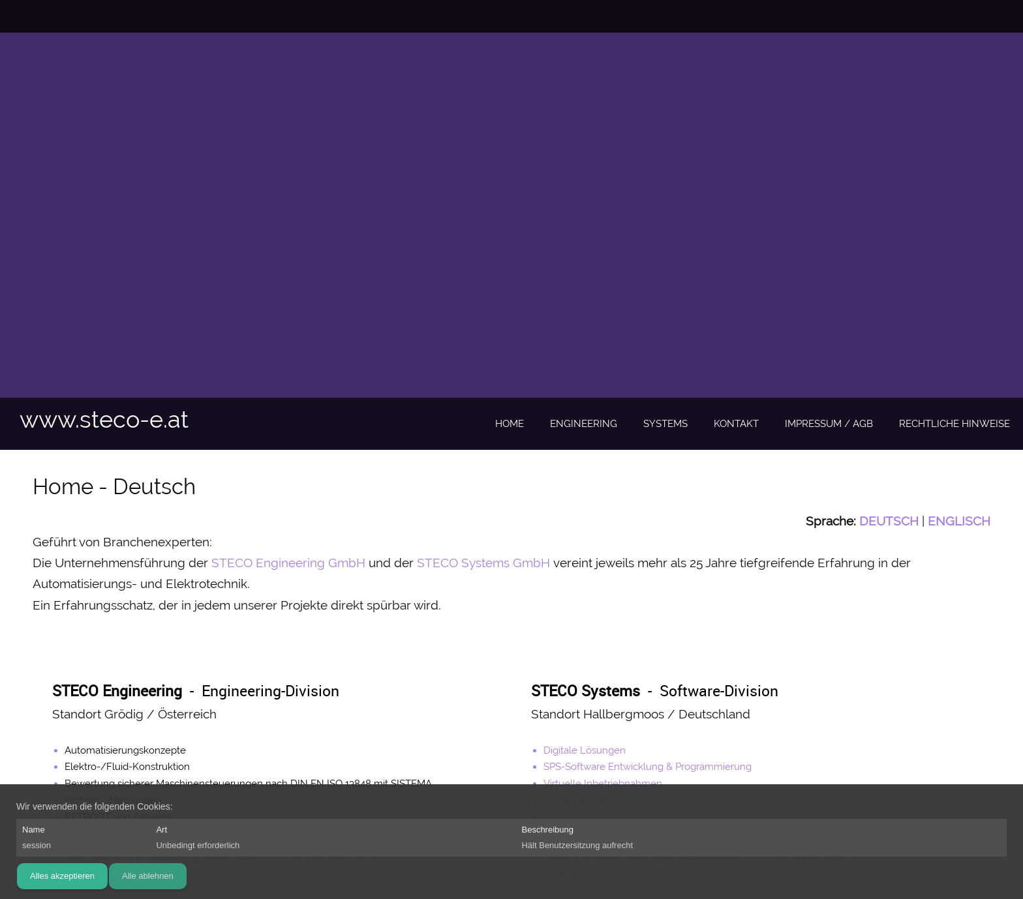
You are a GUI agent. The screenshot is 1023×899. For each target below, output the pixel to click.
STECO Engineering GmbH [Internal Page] (288, 562)
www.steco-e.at (104, 419)
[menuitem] (509, 424)
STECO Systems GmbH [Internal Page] (483, 562)
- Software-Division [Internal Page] (654, 691)
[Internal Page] (889, 521)
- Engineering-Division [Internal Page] (195, 691)
